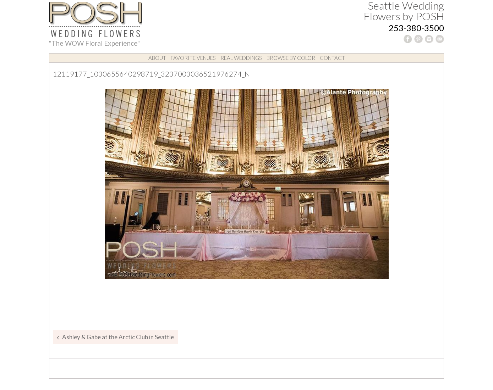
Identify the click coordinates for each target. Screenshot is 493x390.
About (157, 58)
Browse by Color (291, 58)
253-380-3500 (416, 28)
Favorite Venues (193, 58)
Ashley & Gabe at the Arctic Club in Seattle (118, 337)
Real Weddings (241, 58)
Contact (332, 58)
